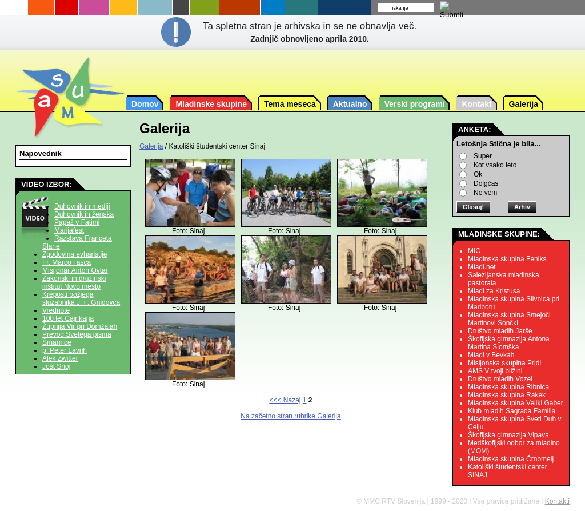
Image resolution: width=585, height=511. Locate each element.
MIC (474, 251)
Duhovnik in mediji (82, 206)
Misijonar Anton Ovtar (75, 270)
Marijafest (69, 230)
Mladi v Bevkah (491, 355)
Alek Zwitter (60, 358)
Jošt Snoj (56, 366)
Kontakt (476, 104)
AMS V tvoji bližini (495, 371)
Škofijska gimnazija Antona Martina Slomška (509, 343)
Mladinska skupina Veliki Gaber (515, 403)
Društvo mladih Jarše (500, 331)
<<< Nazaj (284, 400)
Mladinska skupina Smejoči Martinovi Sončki (509, 319)
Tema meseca (290, 104)
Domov (144, 104)
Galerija (523, 104)
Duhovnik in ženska (84, 214)
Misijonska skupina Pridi (504, 363)
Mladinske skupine (210, 104)
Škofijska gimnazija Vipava (508, 435)
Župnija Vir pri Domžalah (79, 326)
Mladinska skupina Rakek (507, 395)
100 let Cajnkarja (68, 318)
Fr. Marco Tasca (66, 262)
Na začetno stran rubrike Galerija (290, 416)
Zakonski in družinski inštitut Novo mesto (74, 282)
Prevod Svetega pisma (76, 334)
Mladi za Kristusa (494, 291)
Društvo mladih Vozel (500, 379)
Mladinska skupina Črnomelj (511, 459)
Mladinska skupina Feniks (507, 259)
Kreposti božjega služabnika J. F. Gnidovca (81, 298)
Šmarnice (56, 342)
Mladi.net (482, 267)
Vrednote (56, 310)
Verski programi (414, 104)
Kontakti (557, 501)
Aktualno (350, 104)
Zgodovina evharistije (74, 254)
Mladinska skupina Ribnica (508, 387)
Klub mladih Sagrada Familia (511, 411)
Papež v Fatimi (76, 222)
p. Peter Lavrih (64, 350)
